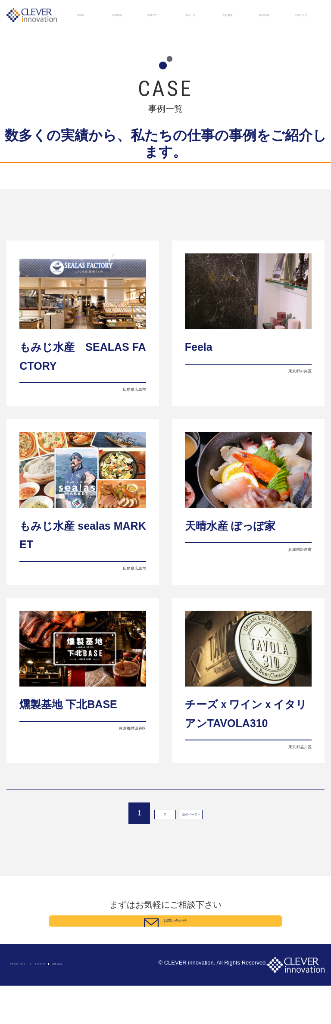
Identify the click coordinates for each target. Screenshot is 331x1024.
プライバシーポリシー (31, 1001)
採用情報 (264, 15)
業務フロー (154, 15)
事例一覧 (190, 15)
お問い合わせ (106, 1001)
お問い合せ (301, 15)
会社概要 (227, 15)
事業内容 (117, 15)
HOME (80, 15)
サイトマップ (73, 1001)
